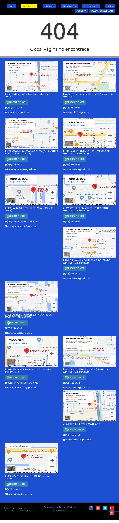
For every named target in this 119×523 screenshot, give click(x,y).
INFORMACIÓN (69, 6)
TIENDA (110, 6)
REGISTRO (81, 11)
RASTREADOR (29, 6)
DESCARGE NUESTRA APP (102, 11)
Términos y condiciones (55, 507)
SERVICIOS (49, 6)
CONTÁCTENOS (91, 6)
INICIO (11, 6)
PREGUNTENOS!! (16, 102)
